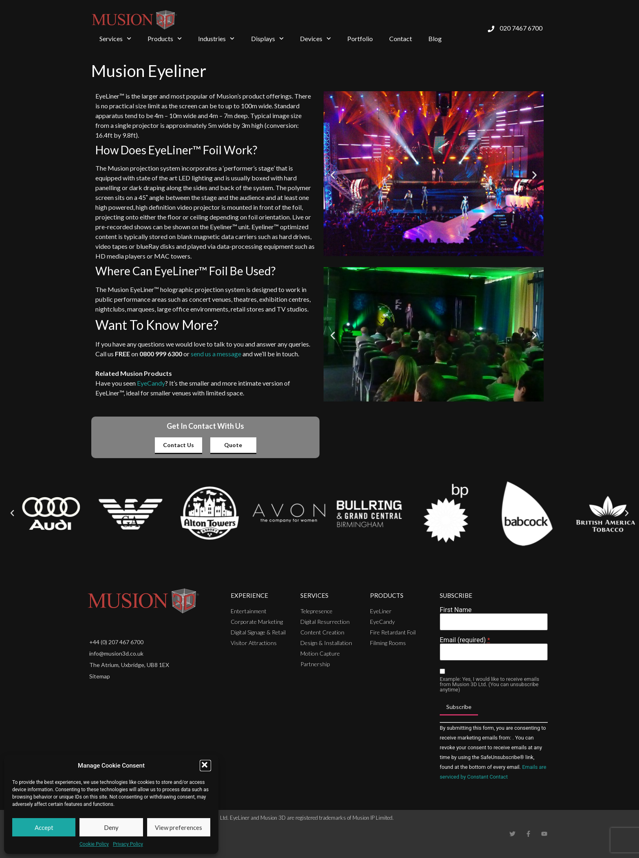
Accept (44, 827)
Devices (315, 38)
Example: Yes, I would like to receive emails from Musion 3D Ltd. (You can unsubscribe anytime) (489, 684)
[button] (205, 765)
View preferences (178, 827)
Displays (267, 38)
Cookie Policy (94, 844)
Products (165, 38)
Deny (111, 827)
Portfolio (360, 38)
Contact (400, 38)
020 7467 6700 (521, 28)
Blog (435, 38)
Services (115, 38)
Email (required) (465, 640)
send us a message (216, 354)
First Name (456, 610)
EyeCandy (151, 383)
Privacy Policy (128, 844)
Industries (216, 38)
